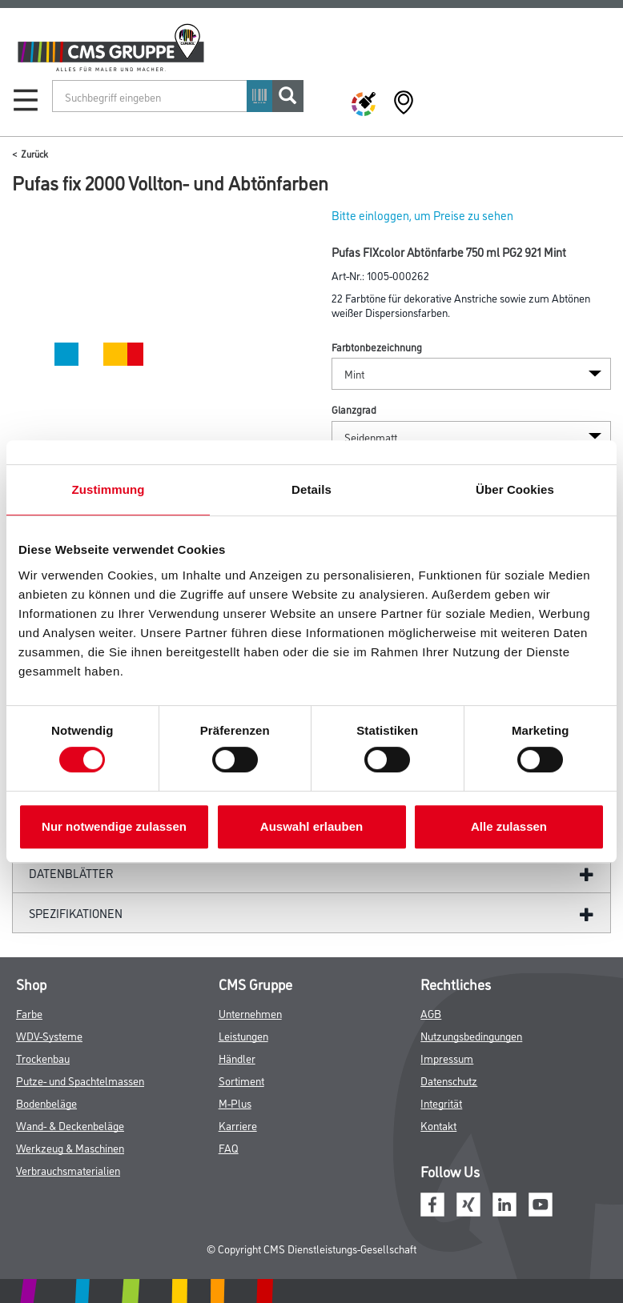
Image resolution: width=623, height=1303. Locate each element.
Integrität (441, 1102)
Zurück (34, 153)
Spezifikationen (76, 912)
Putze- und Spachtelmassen (80, 1080)
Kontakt (438, 1125)
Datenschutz (448, 1080)
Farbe (29, 1012)
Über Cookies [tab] (515, 489)
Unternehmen (250, 1012)
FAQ (229, 1147)
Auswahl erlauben (311, 826)
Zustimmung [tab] (108, 489)
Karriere (238, 1125)
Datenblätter (71, 872)
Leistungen (243, 1035)
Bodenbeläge (46, 1102)
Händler (237, 1057)
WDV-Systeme (49, 1035)
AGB (430, 1012)
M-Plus (235, 1102)
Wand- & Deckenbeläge (70, 1125)
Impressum (446, 1057)
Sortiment (241, 1080)
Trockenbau (43, 1057)
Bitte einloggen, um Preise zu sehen (422, 214)
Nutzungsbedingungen (471, 1035)
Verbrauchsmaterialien (68, 1169)
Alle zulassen (509, 826)
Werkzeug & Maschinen (70, 1147)
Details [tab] (311, 489)
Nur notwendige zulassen (114, 826)
